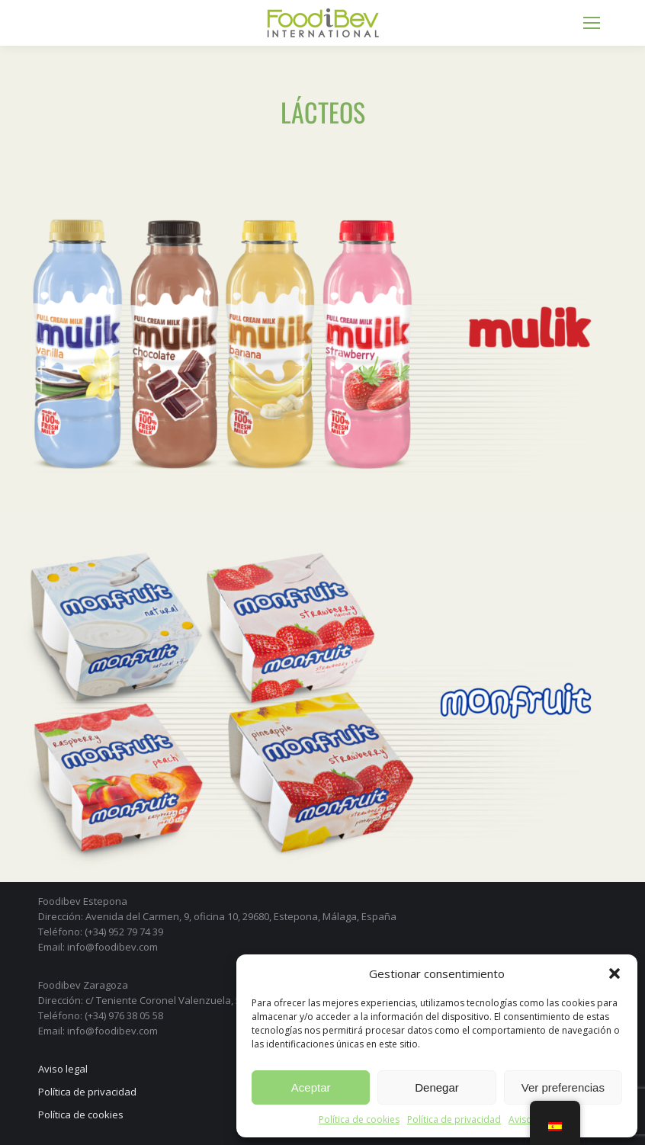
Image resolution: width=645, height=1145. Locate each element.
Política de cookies (359, 1119)
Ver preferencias (563, 1087)
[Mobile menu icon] (591, 23)
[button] (614, 973)
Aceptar (311, 1087)
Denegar (437, 1087)
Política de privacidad (454, 1119)
